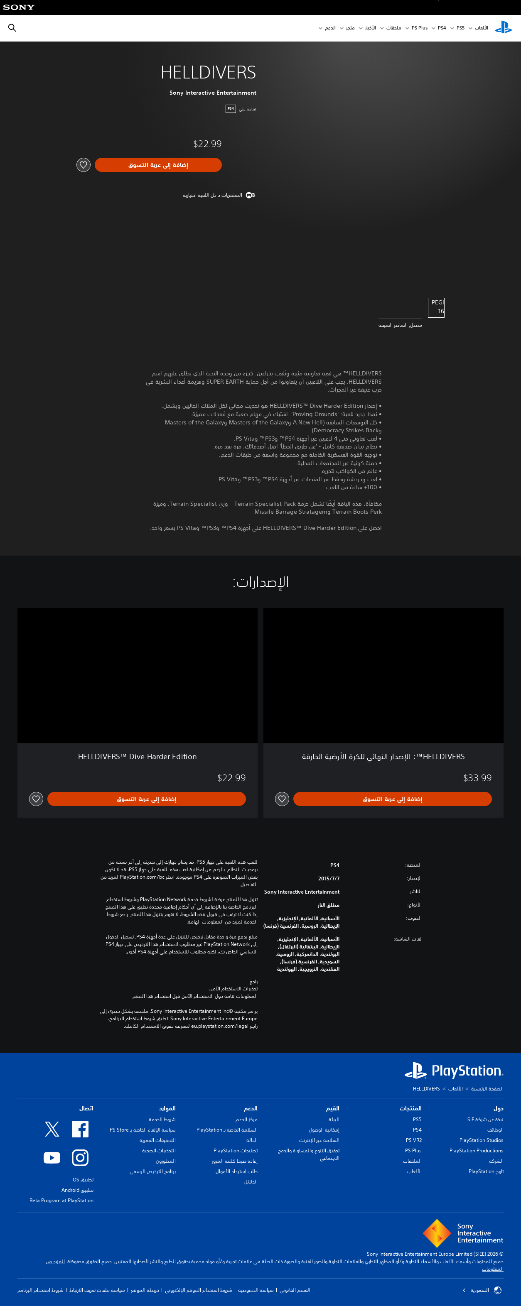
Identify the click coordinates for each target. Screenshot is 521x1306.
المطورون (166, 1160)
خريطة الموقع (145, 1290)
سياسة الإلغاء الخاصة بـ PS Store (143, 1129)
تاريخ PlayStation (486, 1171)
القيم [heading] (332, 1108)
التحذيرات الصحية (159, 1150)
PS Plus (420, 28)
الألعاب (481, 28)
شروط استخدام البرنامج (40, 1290)
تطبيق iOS (82, 1179)
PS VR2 (414, 1140)
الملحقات (412, 1160)
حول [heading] (499, 1108)
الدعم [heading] (251, 1108)
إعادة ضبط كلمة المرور (235, 1160)
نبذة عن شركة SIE (485, 1119)
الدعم (330, 28)
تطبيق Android (77, 1189)
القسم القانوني (295, 1290)
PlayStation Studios (482, 1140)
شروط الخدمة (162, 1119)
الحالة (252, 1140)
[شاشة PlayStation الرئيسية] (503, 28)
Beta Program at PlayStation (61, 1200)
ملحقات (393, 28)
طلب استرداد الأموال (237, 1171)
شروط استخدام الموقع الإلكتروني (198, 1290)
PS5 (417, 1119)
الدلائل (251, 1181)
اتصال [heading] (86, 1108)
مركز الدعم (247, 1119)
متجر (350, 28)
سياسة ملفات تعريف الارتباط (97, 1290)
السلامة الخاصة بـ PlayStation (227, 1129)
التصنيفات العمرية (158, 1140)
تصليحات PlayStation (236, 1150)
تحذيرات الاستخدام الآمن (233, 988)
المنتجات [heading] (411, 1108)
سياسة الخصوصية (256, 1290)
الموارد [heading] (167, 1108)
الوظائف (495, 1129)
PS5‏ (460, 28)
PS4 (442, 28)
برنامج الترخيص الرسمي (153, 1171)
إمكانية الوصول (324, 1129)
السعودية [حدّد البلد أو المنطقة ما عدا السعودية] (482, 1290)
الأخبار (370, 28)
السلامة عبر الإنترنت (319, 1140)
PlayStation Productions (477, 1150)
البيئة (334, 1119)
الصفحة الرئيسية (487, 1088)
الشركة (496, 1160)
